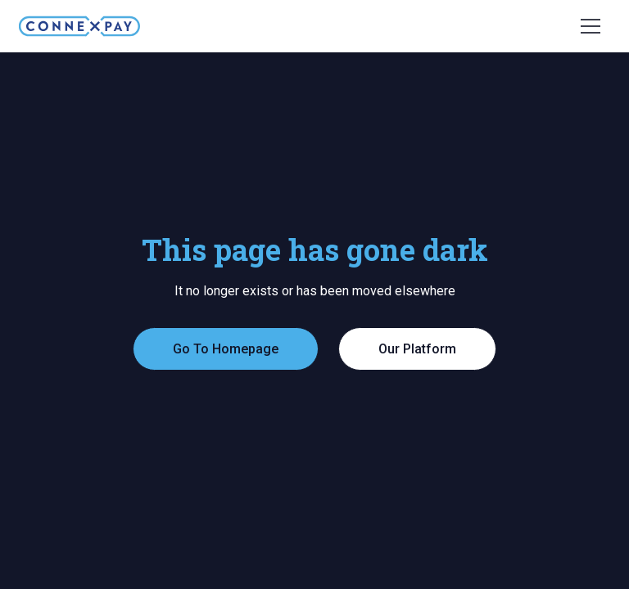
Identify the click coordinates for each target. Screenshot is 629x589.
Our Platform (417, 349)
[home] (79, 26)
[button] (590, 26)
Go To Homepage (225, 349)
